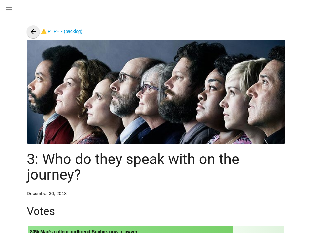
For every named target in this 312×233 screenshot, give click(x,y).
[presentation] (33, 31)
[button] (9, 9)
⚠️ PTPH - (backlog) (54, 31)
